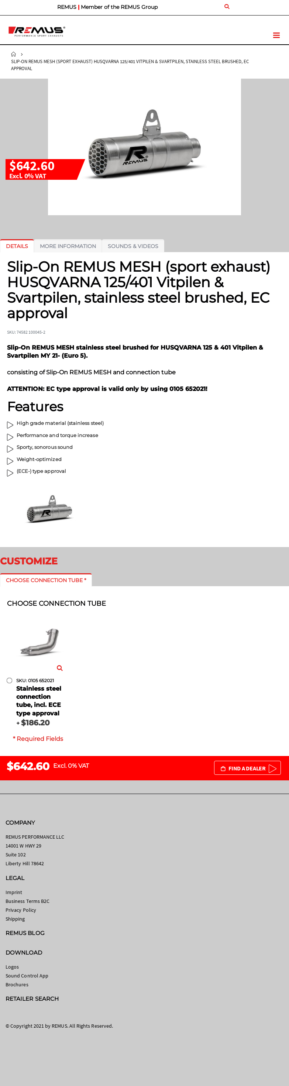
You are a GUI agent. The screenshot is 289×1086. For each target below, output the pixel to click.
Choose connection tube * (46, 580)
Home (13, 54)
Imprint (14, 892)
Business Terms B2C (27, 901)
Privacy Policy (21, 910)
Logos (12, 966)
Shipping (15, 918)
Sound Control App (27, 975)
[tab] (17, 246)
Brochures (17, 984)
